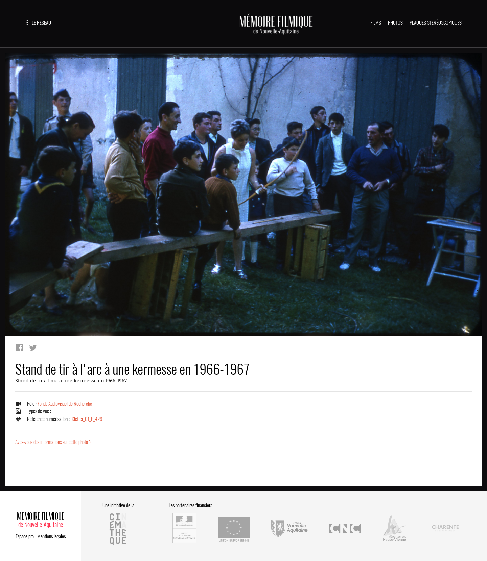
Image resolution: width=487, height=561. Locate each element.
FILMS (375, 22)
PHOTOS (395, 22)
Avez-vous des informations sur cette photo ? (53, 441)
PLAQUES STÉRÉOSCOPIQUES (436, 22)
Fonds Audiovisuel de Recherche (65, 403)
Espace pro (25, 536)
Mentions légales (51, 536)
